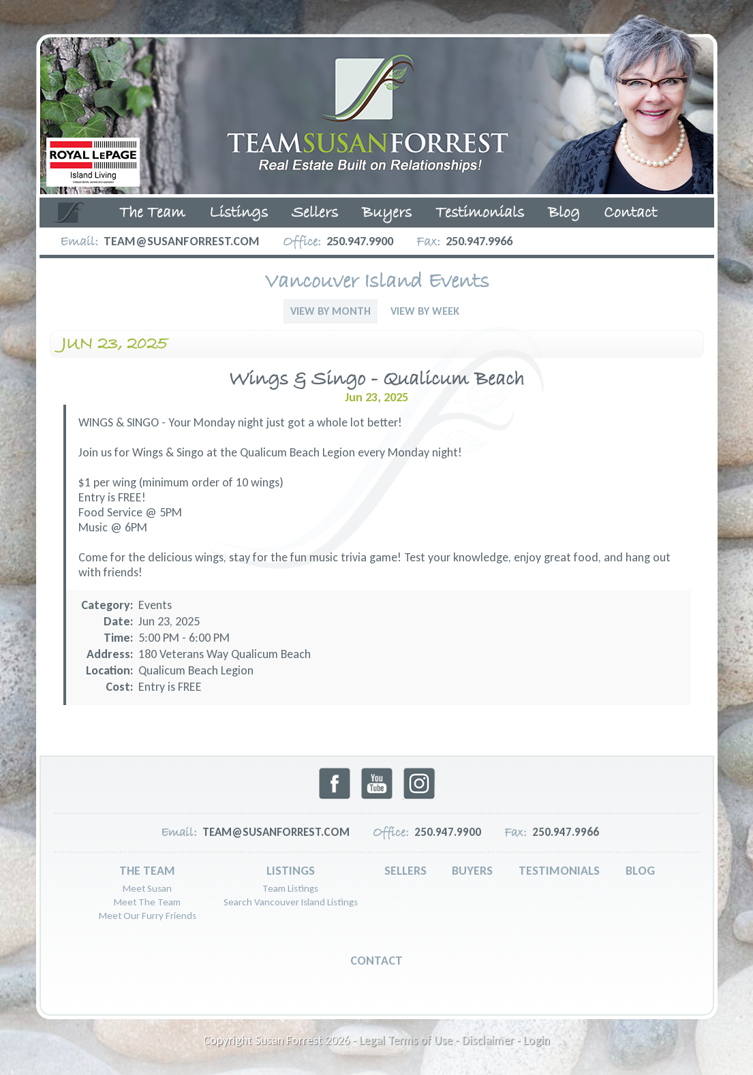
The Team (152, 213)
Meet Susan (147, 888)
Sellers (315, 213)
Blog (564, 213)
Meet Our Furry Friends (147, 915)
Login (536, 1040)
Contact (630, 213)
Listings (238, 213)
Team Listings (290, 888)
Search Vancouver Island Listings (291, 902)
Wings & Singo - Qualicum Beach (376, 379)
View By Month (330, 311)
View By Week (424, 311)
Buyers (387, 213)
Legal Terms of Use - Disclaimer (436, 1040)
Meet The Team (147, 902)
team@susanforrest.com (182, 241)
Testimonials (479, 213)
